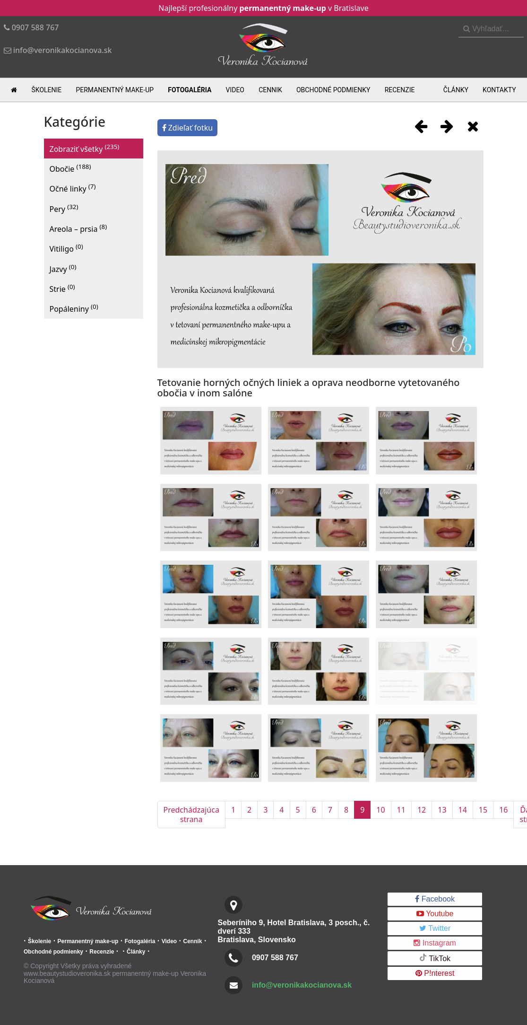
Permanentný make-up (115, 90)
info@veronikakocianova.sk (302, 985)
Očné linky (73, 188)
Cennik (270, 90)
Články (455, 90)
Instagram (435, 943)
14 (462, 810)
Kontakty (499, 90)
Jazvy (63, 268)
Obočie (70, 168)
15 (483, 810)
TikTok (434, 958)
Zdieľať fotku (187, 128)
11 (401, 810)
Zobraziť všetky (85, 148)
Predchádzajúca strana (191, 814)
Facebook (435, 899)
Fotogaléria (189, 90)
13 (442, 810)
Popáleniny (74, 308)
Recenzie (400, 90)
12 (421, 810)
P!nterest (434, 973)
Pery (64, 208)
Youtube (434, 914)
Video (234, 90)
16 (503, 810)
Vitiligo (66, 248)
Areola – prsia (78, 228)
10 (380, 810)
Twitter (434, 928)
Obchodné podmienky (333, 90)
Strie (62, 288)
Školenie (47, 90)
